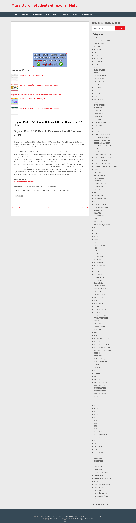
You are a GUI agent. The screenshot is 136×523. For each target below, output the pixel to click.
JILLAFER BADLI (99, 216)
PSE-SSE (97, 321)
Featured (65, 14)
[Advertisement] (50, 37)
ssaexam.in (98, 373)
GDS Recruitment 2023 (102, 123)
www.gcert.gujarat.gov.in (103, 484)
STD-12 (96, 406)
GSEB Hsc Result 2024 (102, 143)
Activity (97, 55)
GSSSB (96, 152)
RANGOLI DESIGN (100, 327)
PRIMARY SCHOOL (100, 315)
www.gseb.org (99, 487)
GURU (96, 169)
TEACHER (97, 449)
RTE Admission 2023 (101, 338)
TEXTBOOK (98, 458)
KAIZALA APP (99, 222)
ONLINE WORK (99, 286)
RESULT (20, 125)
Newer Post (16, 207)
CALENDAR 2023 (100, 79)
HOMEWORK (98, 187)
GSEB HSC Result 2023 (102, 140)
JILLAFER (97, 213)
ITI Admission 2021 (101, 207)
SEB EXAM (98, 356)
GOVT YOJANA (99, 125)
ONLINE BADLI (99, 277)
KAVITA (97, 228)
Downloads (37, 14)
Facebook (27, 190)
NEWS (96, 254)
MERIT (96, 239)
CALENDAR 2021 (100, 76)
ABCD (96, 52)
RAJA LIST (97, 324)
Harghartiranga (99, 178)
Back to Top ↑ (68, 521)
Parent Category (52, 14)
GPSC (96, 128)
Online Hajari (98, 280)
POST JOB (97, 306)
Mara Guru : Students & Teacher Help (44, 5)
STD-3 (96, 411)
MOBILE (97, 242)
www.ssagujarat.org (101, 496)
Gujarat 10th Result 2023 (103, 158)
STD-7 (96, 423)
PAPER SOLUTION (100, 289)
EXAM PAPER (99, 117)
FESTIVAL (97, 120)
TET (95, 455)
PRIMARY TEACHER (101, 318)
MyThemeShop (55, 519)
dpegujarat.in (98, 99)
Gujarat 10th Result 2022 (103, 155)
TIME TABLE (98, 461)
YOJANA (97, 499)
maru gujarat (98, 233)
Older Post (84, 207)
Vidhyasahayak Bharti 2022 (103, 478)
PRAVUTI (97, 312)
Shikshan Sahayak (100, 359)
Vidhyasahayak (99, 476)
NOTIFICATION (99, 265)
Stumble (57, 190)
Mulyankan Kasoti (100, 251)
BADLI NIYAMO (99, 70)
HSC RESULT (98, 195)
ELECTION (98, 108)
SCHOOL (97, 341)
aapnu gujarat (99, 50)
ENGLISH (97, 111)
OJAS (96, 268)
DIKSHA (97, 93)
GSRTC (96, 149)
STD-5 (96, 417)
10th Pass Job (98, 38)
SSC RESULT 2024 (100, 391)
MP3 (95, 248)
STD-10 (96, 400)
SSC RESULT (98, 379)
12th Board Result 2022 (102, 41)
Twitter (37, 190)
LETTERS (97, 230)
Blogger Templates (96, 516)
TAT (95, 443)
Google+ (47, 190)
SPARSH (97, 368)
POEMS (96, 300)
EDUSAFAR (98, 102)
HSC (95, 193)
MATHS (96, 236)
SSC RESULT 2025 (100, 394)
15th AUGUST (99, 44)
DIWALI (96, 96)
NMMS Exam (98, 263)
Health (76, 14)
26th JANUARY (99, 47)
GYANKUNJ (98, 172)
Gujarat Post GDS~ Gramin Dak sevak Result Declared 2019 (48, 122)
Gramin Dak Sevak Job (102, 134)
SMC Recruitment (100, 362)
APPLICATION (99, 61)
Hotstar (97, 190)
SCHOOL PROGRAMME (102, 350)
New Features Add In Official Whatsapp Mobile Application (41, 109)
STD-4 (96, 414)
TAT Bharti (98, 446)
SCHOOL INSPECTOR (101, 344)
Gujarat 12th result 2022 (102, 160)
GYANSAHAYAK (99, 175)
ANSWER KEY (99, 58)
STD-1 (96, 397)
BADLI (96, 67)
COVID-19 (97, 87)
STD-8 (96, 426)
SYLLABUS (98, 441)
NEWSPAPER (98, 257)
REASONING (98, 330)
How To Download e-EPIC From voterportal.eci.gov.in (39, 85)
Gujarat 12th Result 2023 (102, 163)
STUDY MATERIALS (101, 435)
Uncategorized (87, 14)
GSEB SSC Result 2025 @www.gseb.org (33, 75)
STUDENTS (98, 432)
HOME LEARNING (100, 184)
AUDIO (96, 64)
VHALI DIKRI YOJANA (101, 473)
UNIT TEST (98, 467)
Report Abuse (100, 504)
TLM (95, 464)
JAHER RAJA (98, 210)
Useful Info (98, 470)
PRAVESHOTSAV (100, 309)
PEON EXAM (98, 298)
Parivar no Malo (99, 295)
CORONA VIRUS (100, 85)
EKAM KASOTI (99, 105)
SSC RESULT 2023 (100, 388)
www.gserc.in (99, 490)
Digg (66, 190)
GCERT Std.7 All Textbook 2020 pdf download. (36, 99)
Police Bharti (98, 303)
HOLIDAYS (98, 181)
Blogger (85, 516)
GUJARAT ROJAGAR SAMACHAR (105, 166)
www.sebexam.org (100, 493)
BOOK (96, 73)
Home (15, 14)
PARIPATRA (98, 292)
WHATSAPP (98, 481)
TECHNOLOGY (99, 452)
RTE (95, 335)
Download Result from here (24, 182)
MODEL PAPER (99, 245)
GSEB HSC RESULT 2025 (102, 146)
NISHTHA (97, 260)
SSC (95, 376)
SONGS (96, 365)
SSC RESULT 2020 (100, 382)
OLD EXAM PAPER (100, 274)
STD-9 (96, 429)
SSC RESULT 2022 (100, 385)
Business (26, 14)
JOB (95, 219)
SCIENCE (97, 353)
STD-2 (96, 408)
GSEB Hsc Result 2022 (102, 137)
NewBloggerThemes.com (84, 519)
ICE (95, 201)
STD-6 (96, 420)
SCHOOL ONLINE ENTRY (103, 347)
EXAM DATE (98, 114)
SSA (95, 371)
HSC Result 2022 (100, 198)
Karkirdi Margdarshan (102, 225)
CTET (96, 90)
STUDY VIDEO (99, 438)
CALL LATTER (99, 82)
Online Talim (98, 283)
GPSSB (96, 131)
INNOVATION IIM (100, 204)
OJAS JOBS (97, 271)
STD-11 (96, 403)
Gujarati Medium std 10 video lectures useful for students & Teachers (36, 95)
